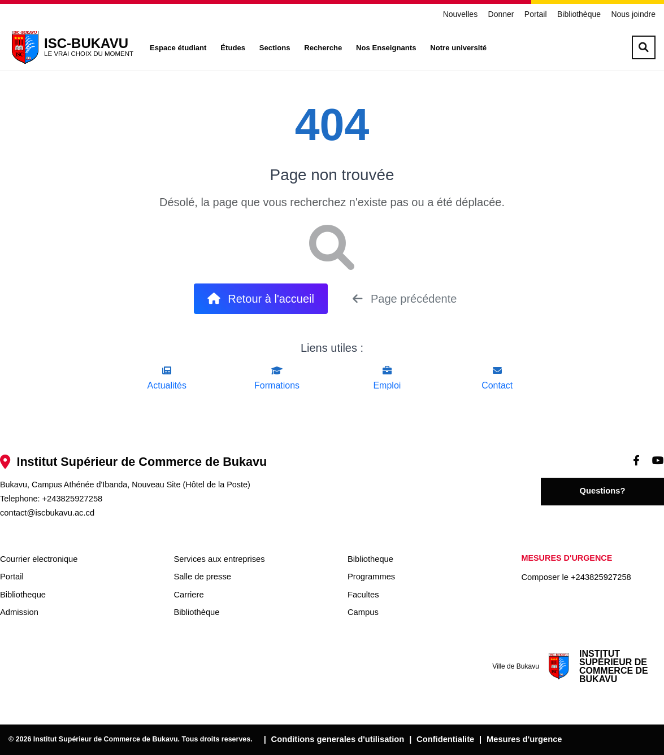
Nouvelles (460, 14)
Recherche (323, 47)
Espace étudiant (178, 47)
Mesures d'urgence (524, 739)
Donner (501, 14)
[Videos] (658, 460)
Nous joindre (633, 14)
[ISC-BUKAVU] (70, 47)
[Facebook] (636, 460)
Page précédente (405, 299)
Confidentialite (445, 739)
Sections (274, 47)
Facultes (363, 594)
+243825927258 (72, 498)
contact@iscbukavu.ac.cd (47, 512)
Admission (19, 612)
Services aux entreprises (218, 559)
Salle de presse (202, 576)
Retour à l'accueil (260, 299)
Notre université (458, 47)
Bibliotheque (23, 594)
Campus (363, 612)
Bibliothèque (579, 14)
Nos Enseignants (386, 47)
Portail (535, 14)
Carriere (188, 594)
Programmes (371, 576)
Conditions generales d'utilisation (338, 739)
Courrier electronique (38, 559)
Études (232, 47)
